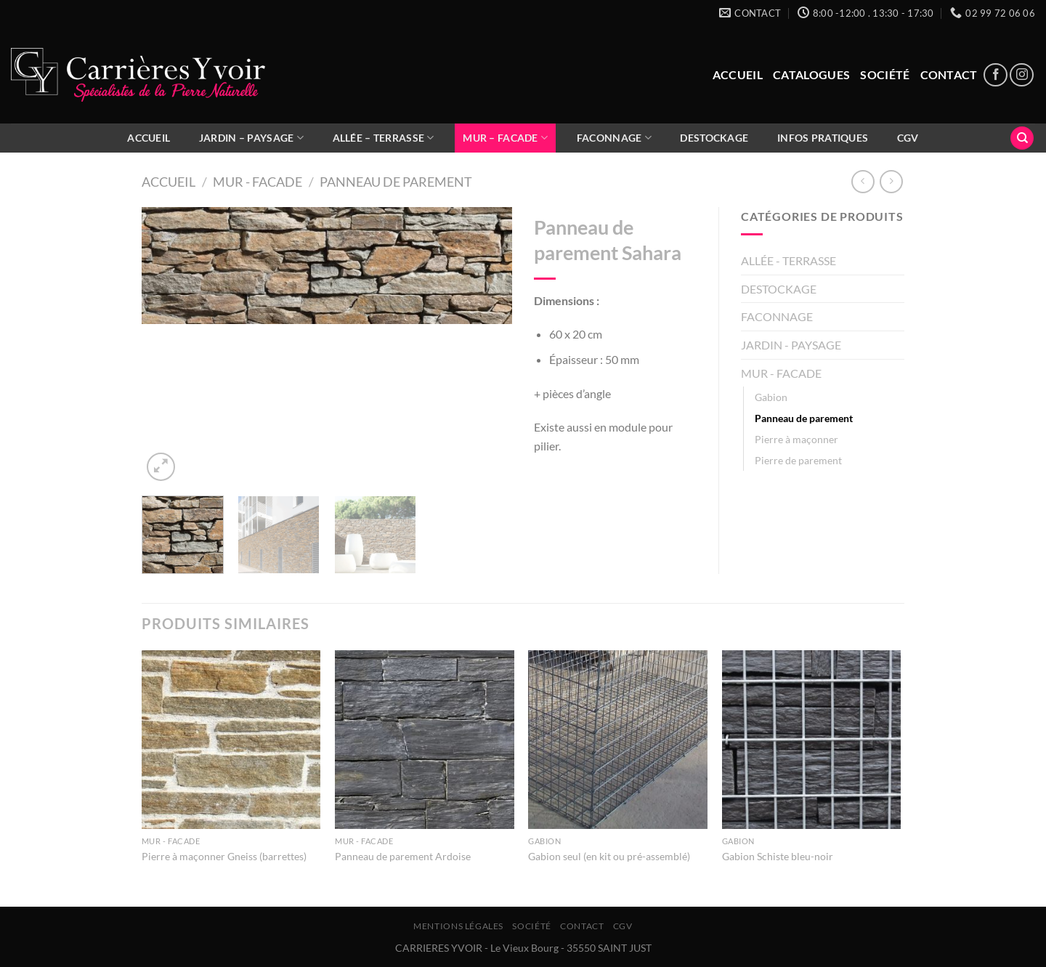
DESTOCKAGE (714, 138)
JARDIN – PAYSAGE (251, 138)
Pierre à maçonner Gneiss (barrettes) (224, 856)
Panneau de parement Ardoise (403, 856)
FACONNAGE (614, 138)
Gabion (771, 397)
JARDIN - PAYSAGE (791, 345)
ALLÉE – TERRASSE (383, 138)
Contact (949, 74)
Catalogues (811, 74)
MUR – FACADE (505, 138)
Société (884, 74)
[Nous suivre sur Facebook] (996, 75)
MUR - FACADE (257, 182)
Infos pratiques (822, 138)
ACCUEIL (148, 138)
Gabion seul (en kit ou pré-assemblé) (609, 856)
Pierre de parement (798, 460)
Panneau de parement (396, 182)
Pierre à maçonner (796, 439)
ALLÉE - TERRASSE (788, 260)
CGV (908, 138)
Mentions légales (458, 926)
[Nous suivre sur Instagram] (1022, 75)
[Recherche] (1022, 138)
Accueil (738, 74)
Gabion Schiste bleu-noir (777, 856)
